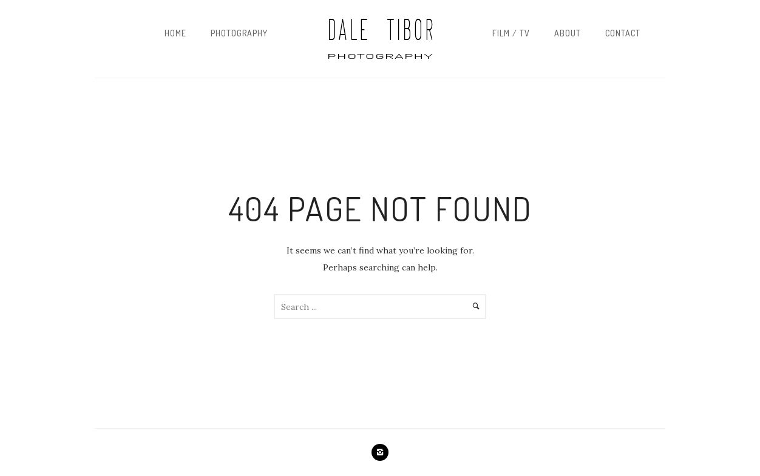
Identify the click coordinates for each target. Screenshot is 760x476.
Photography (239, 33)
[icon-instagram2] (380, 452)
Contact (622, 33)
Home (175, 33)
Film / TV (511, 33)
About (567, 33)
